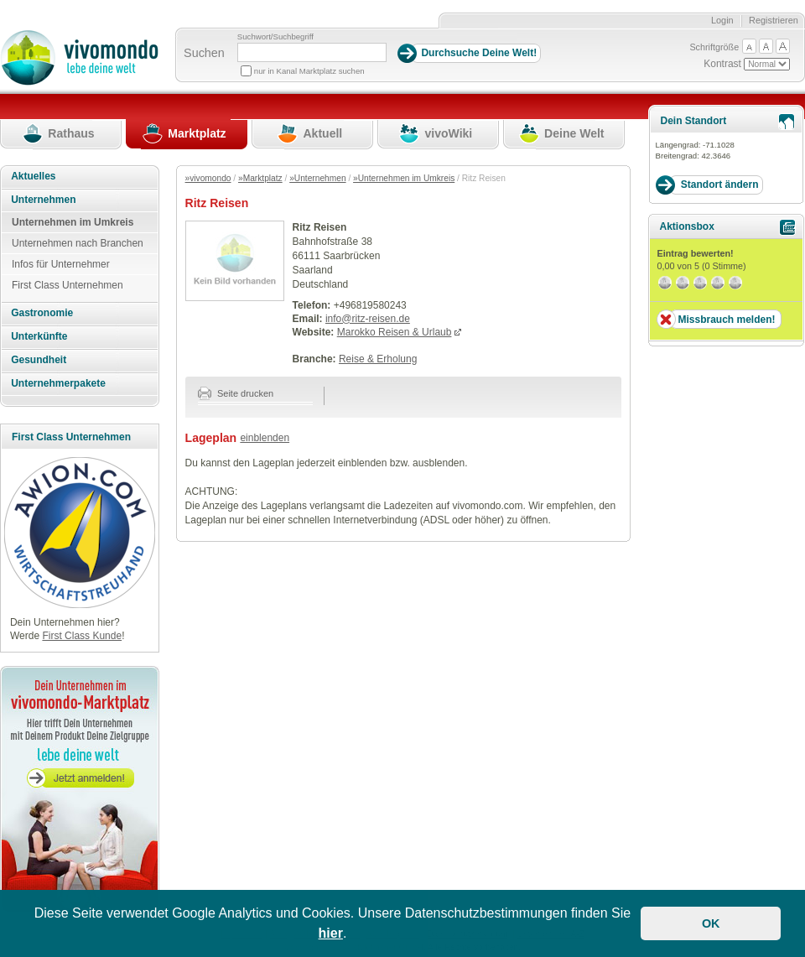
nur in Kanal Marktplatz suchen (309, 70)
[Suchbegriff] (312, 52)
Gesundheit (38, 360)
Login (722, 20)
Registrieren (773, 20)
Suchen (204, 53)
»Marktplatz (260, 178)
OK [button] (711, 923)
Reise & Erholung (378, 359)
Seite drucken (236, 393)
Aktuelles (33, 176)
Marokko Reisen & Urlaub (394, 332)
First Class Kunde (82, 636)
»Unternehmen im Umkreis (403, 178)
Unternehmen (43, 199)
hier (331, 933)
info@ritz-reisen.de (367, 319)
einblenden (264, 438)
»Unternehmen (317, 178)
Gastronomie (42, 313)
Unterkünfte (39, 336)
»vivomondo (208, 178)
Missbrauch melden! (726, 319)
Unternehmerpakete (58, 383)
